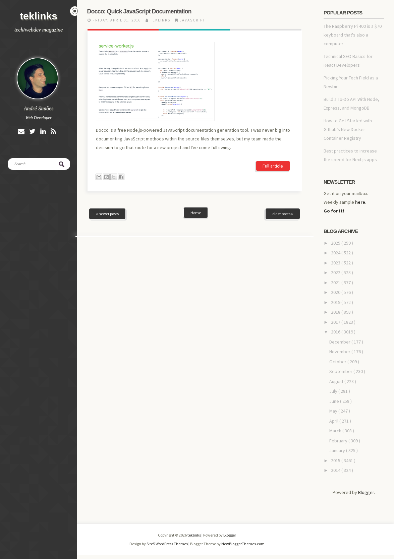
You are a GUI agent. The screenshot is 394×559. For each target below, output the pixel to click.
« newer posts (107, 168)
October (338, 362)
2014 (336, 470)
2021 (336, 283)
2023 (336, 263)
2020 (336, 292)
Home (195, 167)
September (341, 371)
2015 (336, 460)
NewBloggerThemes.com (243, 543)
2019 (336, 302)
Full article (273, 121)
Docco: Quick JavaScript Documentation (139, 11)
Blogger (366, 492)
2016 (336, 332)
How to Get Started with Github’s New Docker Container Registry (348, 129)
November (340, 352)
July (333, 391)
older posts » (282, 168)
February (338, 441)
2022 (336, 272)
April (334, 421)
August (336, 381)
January (337, 450)
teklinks (38, 15)
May (333, 411)
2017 (336, 322)
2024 (336, 253)
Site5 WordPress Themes (167, 543)
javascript (192, 20)
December (340, 342)
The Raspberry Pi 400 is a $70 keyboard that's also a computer (353, 35)
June (334, 401)
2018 (336, 312)
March (335, 431)
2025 (336, 243)
